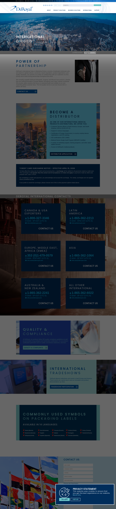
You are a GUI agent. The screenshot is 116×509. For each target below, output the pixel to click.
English (42, 433)
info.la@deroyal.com (78, 223)
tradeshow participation (62, 387)
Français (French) (58, 430)
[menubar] (71, 9)
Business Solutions (74, 11)
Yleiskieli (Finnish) (87, 433)
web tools (57, 5)
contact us (22, 91)
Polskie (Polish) (72, 430)
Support (96, 11)
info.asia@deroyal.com (79, 260)
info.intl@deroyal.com (34, 223)
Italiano (56, 433)
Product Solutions (59, 11)
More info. (77, 495)
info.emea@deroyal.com (35, 260)
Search (97, 5)
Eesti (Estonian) (44, 430)
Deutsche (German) (30, 433)
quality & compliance (33, 348)
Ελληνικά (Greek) (29, 435)
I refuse (75, 499)
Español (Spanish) (45, 435)
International (87, 11)
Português (71, 433)
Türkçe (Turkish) (86, 430)
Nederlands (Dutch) (59, 435)
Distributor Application (61, 154)
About (49, 11)
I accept (64, 499)
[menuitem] (47, 9)
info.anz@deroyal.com (34, 298)
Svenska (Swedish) (73, 435)
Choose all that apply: (71, 483)
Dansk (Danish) (29, 430)
